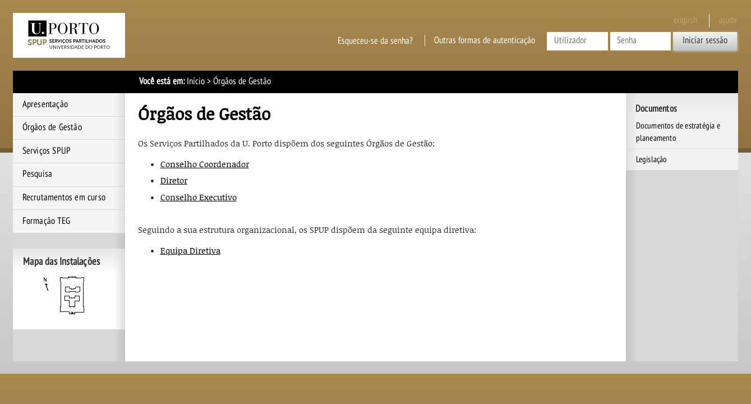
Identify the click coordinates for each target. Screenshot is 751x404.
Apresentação (45, 104)
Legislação (651, 159)
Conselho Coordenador (204, 163)
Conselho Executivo (198, 197)
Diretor (173, 180)
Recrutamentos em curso (63, 197)
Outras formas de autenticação (484, 40)
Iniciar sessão (705, 40)
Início (196, 81)
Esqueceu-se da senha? (375, 40)
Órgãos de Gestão (52, 127)
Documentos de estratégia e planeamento (678, 132)
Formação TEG (46, 221)
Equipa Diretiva (190, 250)
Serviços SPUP (46, 151)
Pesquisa (37, 174)
